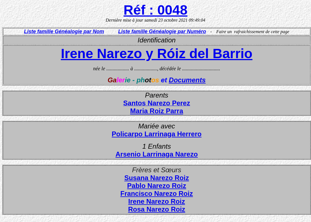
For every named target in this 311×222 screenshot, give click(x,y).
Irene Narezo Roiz (156, 201)
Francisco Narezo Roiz (156, 193)
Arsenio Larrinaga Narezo (156, 154)
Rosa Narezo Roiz (156, 209)
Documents (187, 80)
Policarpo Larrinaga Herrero (157, 134)
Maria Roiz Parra (156, 111)
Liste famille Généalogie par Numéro (162, 31)
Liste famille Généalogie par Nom (64, 31)
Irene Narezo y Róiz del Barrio (156, 53)
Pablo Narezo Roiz (156, 185)
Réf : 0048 (156, 10)
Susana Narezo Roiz (156, 178)
